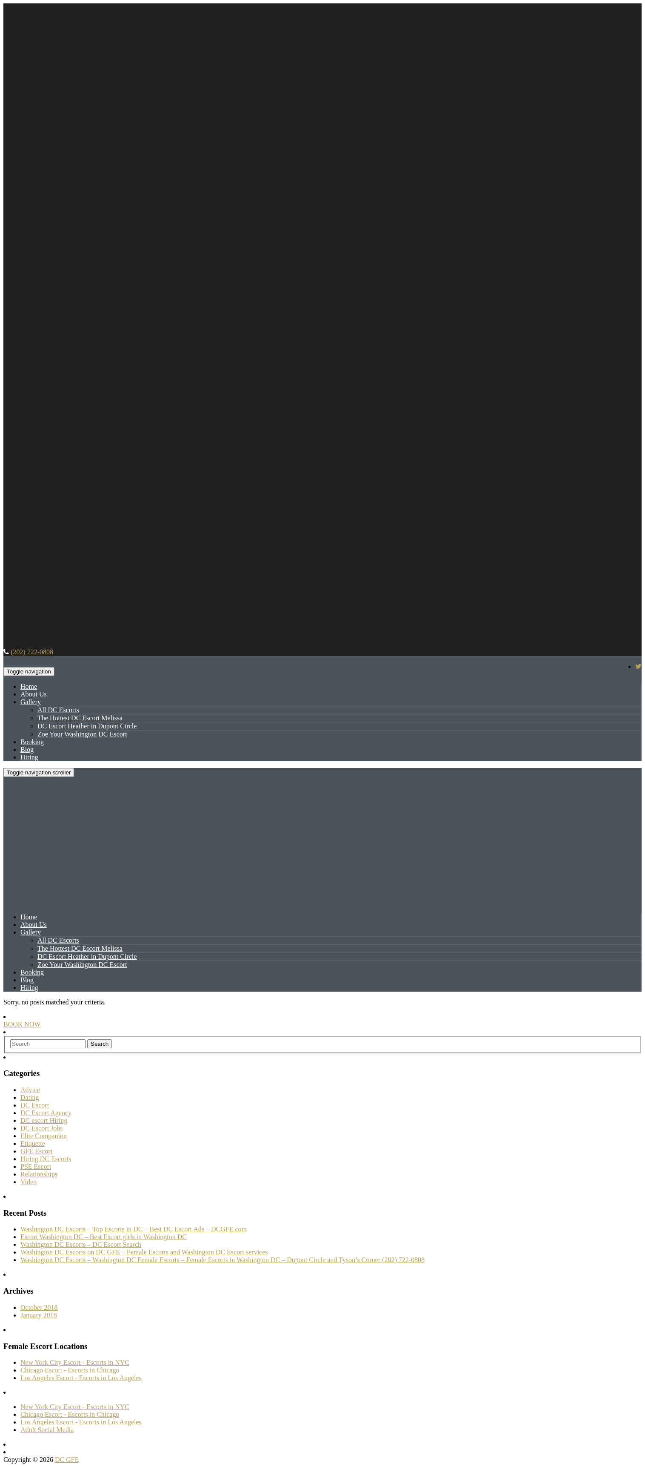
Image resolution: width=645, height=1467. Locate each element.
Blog (27, 749)
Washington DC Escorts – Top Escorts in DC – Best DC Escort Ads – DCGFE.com (133, 1229)
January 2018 (38, 1315)
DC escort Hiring (43, 1120)
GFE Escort (36, 1151)
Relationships (38, 1174)
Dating (29, 1097)
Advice (30, 1089)
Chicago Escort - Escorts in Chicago (69, 1370)
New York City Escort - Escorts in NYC (74, 1362)
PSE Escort (35, 1166)
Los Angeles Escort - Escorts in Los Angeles (81, 1377)
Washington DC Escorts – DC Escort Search (80, 1244)
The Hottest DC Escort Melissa (80, 718)
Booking (32, 741)
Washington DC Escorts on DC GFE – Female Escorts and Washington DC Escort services (144, 1252)
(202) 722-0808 (32, 652)
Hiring (29, 757)
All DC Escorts (58, 709)
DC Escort (34, 1105)
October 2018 (39, 1307)
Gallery (30, 701)
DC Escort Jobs (41, 1128)
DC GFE (67, 1459)
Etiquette (32, 1143)
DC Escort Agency (45, 1112)
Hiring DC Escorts (45, 1158)
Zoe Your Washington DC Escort (82, 734)
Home (28, 686)
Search (99, 1044)
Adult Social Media (47, 1429)
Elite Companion (43, 1135)
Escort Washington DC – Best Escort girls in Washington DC (103, 1236)
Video (28, 1181)
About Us (33, 694)
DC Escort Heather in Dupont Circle (87, 726)
